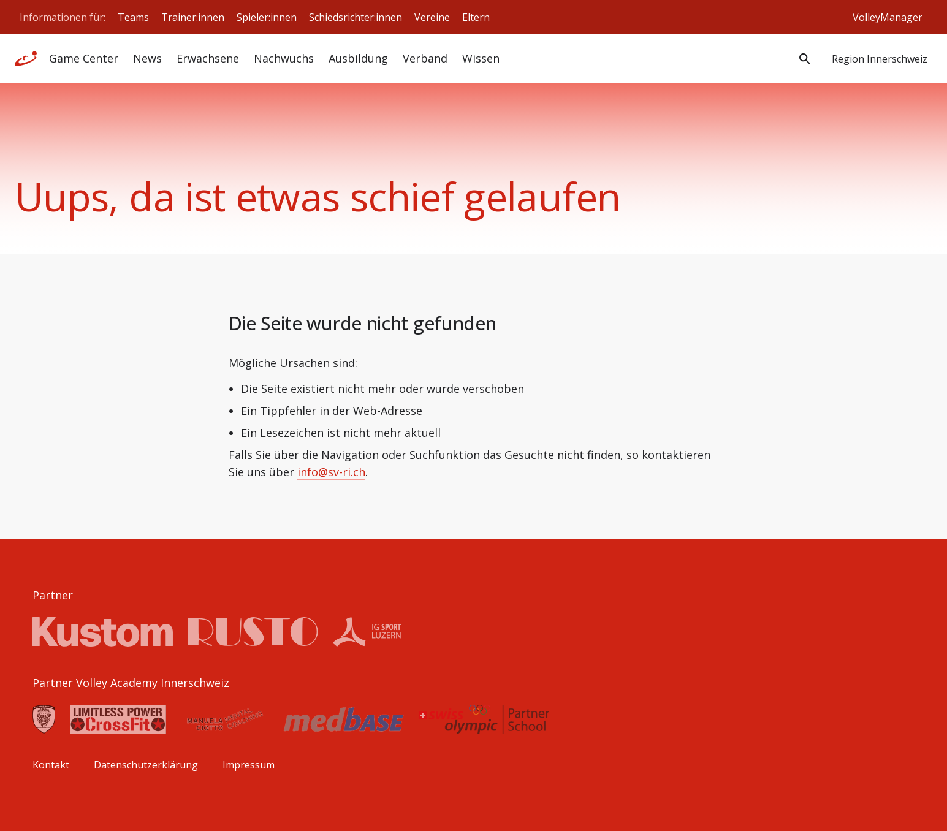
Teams (133, 17)
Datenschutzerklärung (146, 765)
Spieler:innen (267, 17)
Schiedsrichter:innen (355, 17)
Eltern (476, 17)
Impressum (248, 765)
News (147, 58)
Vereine (432, 17)
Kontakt (50, 765)
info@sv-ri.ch (331, 472)
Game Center (83, 58)
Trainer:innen (192, 17)
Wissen (481, 58)
